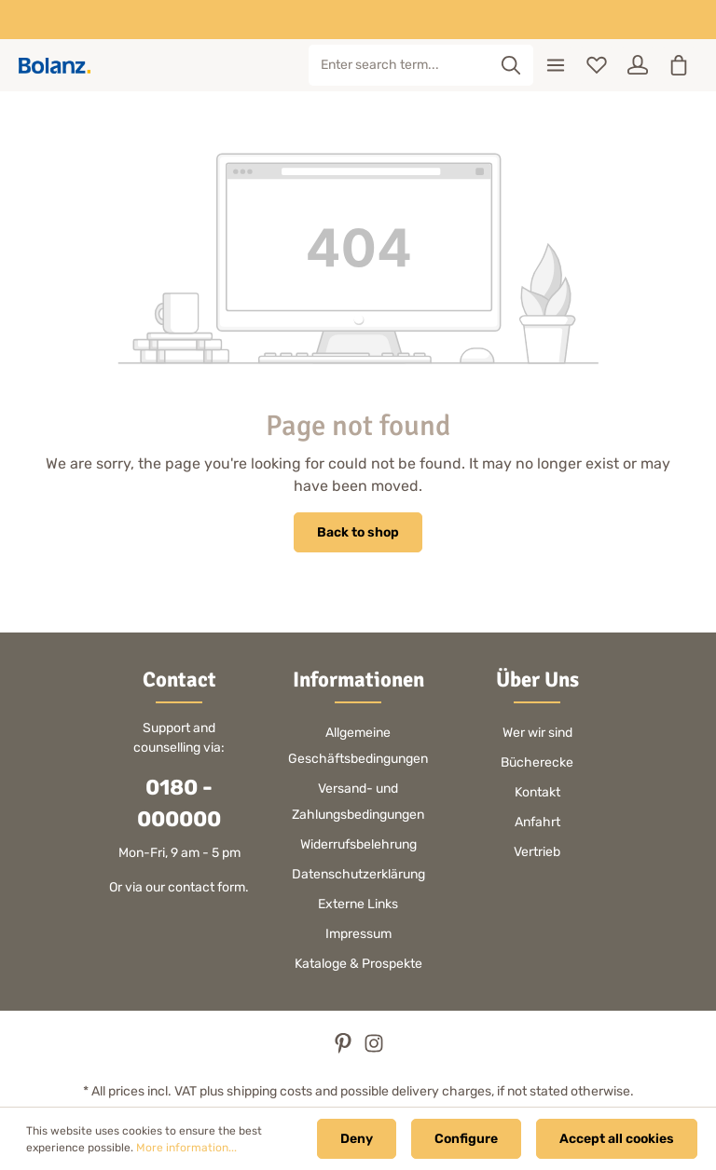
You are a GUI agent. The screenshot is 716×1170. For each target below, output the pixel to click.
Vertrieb (537, 852)
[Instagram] (374, 1049)
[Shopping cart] (678, 65)
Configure (466, 1139)
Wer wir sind (537, 733)
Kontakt (537, 792)
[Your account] (637, 65)
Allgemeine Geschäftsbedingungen (358, 746)
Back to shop (358, 532)
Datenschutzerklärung (358, 874)
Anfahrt (537, 822)
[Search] (511, 65)
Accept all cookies (616, 1139)
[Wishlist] (596, 65)
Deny (356, 1139)
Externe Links (358, 904)
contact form (206, 887)
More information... (186, 1147)
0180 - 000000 (179, 803)
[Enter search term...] (399, 65)
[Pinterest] (344, 1049)
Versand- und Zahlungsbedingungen (358, 802)
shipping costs (269, 1091)
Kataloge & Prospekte (358, 964)
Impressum (358, 934)
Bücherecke (537, 762)
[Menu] (555, 65)
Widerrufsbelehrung (358, 844)
